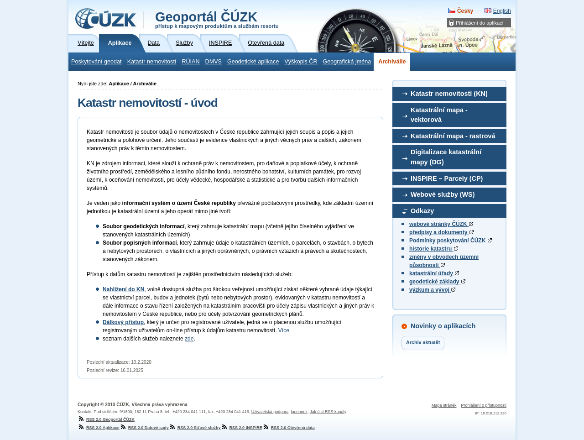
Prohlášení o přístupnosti (483, 405)
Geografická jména (347, 61)
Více (283, 330)
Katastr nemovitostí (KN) (449, 93)
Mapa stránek (444, 405)
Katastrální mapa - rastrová (453, 136)
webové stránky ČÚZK (441, 224)
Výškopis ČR (300, 61)
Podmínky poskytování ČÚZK (450, 240)
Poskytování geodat (96, 61)
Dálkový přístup (123, 322)
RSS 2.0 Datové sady (144, 427)
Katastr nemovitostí (152, 61)
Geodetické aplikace (253, 61)
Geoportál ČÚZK (217, 19)
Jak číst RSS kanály (328, 411)
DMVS (213, 61)
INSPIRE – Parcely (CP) (447, 178)
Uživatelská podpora (270, 411)
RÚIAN (190, 61)
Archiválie (392, 61)
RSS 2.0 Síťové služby (195, 427)
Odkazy (422, 211)
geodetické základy (437, 281)
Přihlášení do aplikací (480, 23)
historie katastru (433, 249)
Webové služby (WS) (442, 194)
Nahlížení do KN (123, 289)
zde (189, 338)
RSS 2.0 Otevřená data (288, 427)
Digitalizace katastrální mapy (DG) (446, 157)
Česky (465, 11)
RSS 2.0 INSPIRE (241, 427)
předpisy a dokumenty (441, 232)
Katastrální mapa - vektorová (439, 115)
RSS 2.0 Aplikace (99, 427)
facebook (299, 411)
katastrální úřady (434, 273)
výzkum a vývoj (432, 290)
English (502, 11)
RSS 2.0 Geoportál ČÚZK (106, 419)
